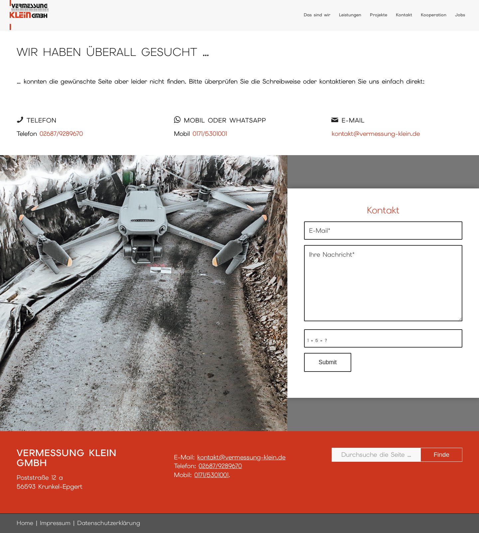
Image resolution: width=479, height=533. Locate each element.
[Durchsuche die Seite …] (397, 454)
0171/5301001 (210, 134)
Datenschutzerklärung (108, 523)
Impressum (55, 523)
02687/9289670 (61, 134)
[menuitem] (317, 15)
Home (25, 523)
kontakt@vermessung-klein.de (376, 134)
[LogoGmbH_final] (29, 15)
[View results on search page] (441, 454)
